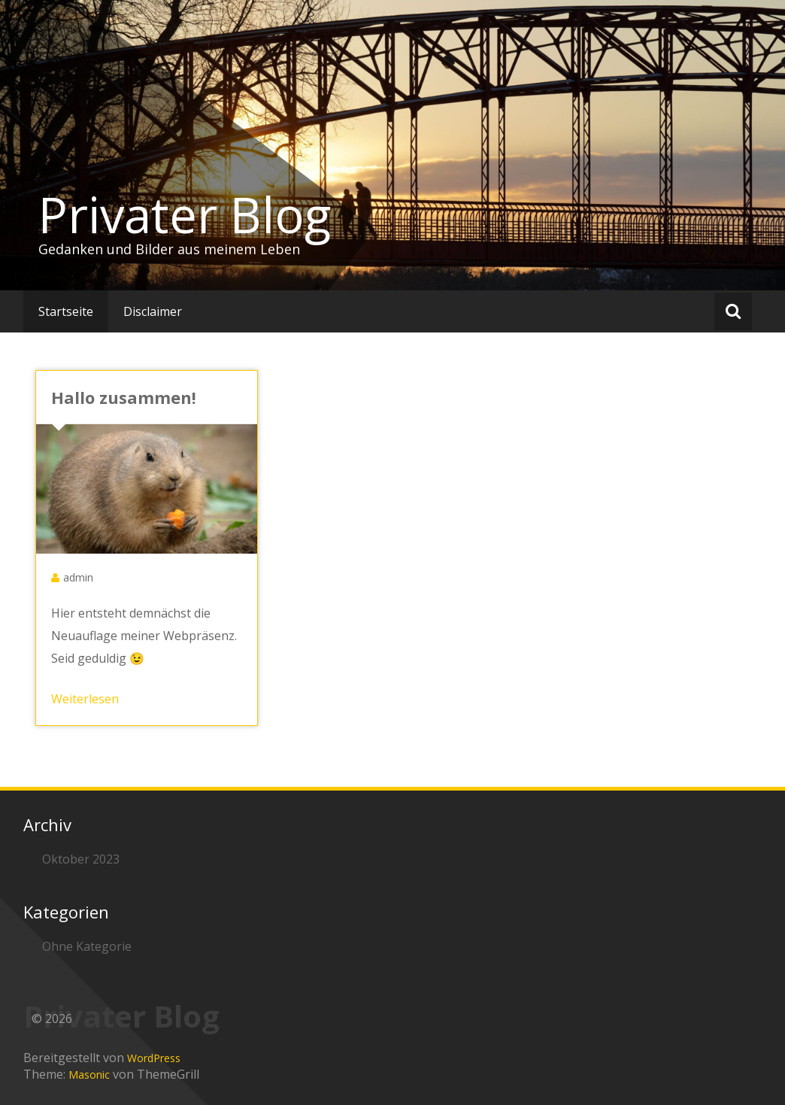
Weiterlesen (85, 699)
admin (78, 577)
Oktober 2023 (81, 859)
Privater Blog (184, 214)
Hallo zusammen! (123, 397)
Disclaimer (152, 311)
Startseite (65, 311)
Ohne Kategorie (87, 946)
